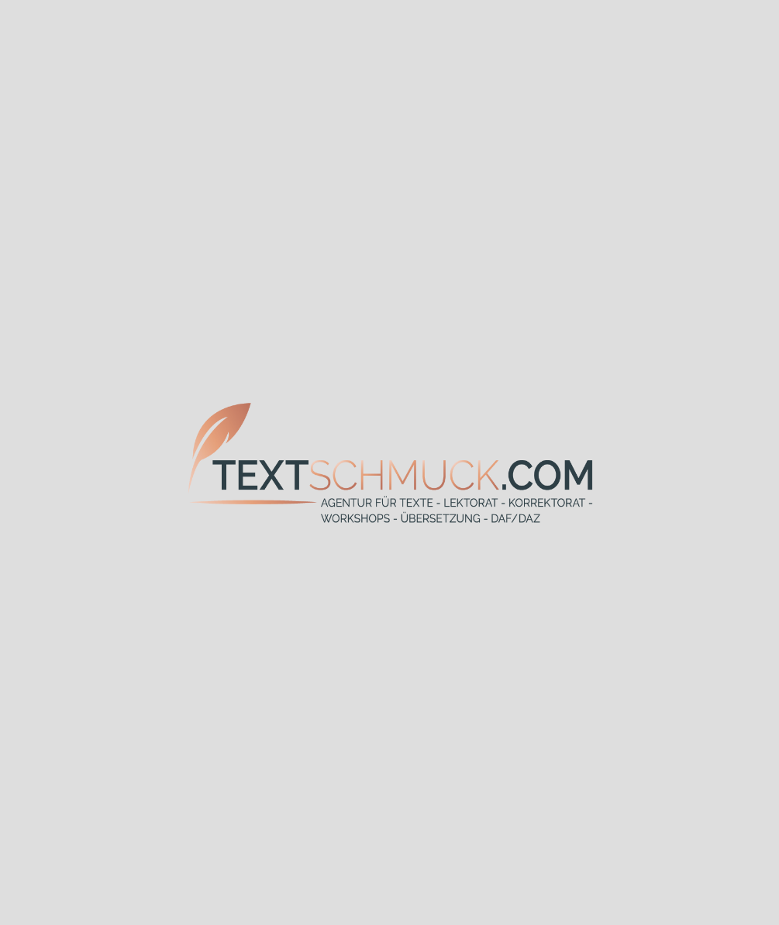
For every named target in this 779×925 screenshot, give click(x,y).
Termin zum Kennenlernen (416, 672)
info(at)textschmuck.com (377, 864)
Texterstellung (203, 358)
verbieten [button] (597, 893)
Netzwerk (527, 516)
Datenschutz (597, 874)
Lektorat (631, 358)
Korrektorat (257, 412)
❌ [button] (760, 876)
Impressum (593, 857)
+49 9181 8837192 (370, 830)
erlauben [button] (692, 893)
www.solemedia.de (481, 909)
